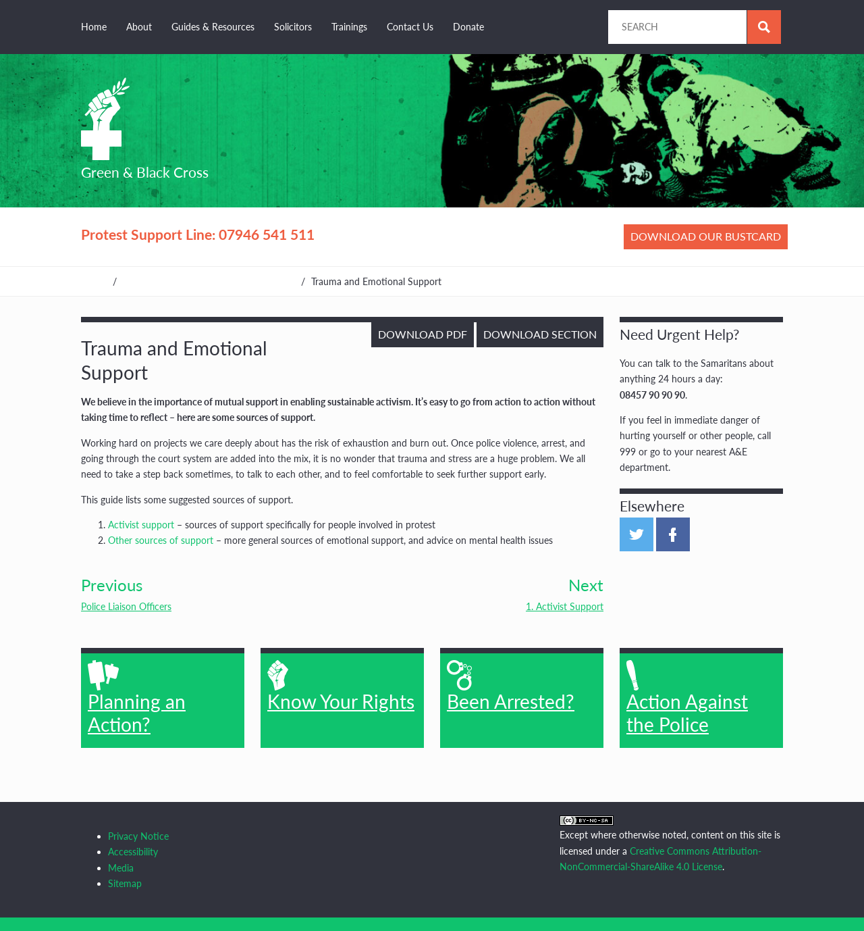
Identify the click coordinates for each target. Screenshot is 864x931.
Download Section (540, 334)
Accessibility (133, 851)
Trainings (349, 26)
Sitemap (125, 883)
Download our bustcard (705, 236)
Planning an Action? (137, 698)
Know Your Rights (340, 686)
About (139, 26)
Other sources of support (160, 540)
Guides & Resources (212, 26)
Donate (468, 26)
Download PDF (422, 334)
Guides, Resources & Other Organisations (209, 281)
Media (121, 868)
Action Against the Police (687, 698)
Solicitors (293, 26)
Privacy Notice (138, 836)
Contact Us (410, 26)
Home (94, 26)
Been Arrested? (510, 686)
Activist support (141, 524)
